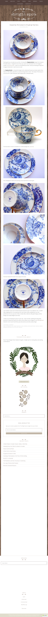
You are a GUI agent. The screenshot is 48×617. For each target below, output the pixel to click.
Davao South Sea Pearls (8, 448)
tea (13, 327)
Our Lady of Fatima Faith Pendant (10, 463)
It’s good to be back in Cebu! (9, 453)
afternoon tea (9, 326)
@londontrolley (10, 65)
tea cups (16, 327)
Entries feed (24, 599)
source (31, 146)
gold (22, 326)
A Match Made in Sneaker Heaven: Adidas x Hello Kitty (15, 444)
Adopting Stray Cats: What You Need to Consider (14, 446)
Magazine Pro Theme (19, 615)
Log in (24, 596)
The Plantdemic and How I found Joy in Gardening (14, 460)
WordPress (34, 615)
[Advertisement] (11, 480)
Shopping (11, 324)
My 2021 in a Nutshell (8, 458)
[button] (45, 616)
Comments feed (24, 602)
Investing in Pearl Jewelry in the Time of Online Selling (15, 456)
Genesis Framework (36, 614)
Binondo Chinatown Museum (9, 465)
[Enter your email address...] (24, 429)
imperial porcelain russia (29, 326)
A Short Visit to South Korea (9, 451)
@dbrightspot (40, 320)
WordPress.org (24, 604)
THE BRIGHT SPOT (24, 14)
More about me (24, 381)
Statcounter (24, 608)
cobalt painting (17, 326)
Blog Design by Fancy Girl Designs (21, 614)
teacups (20, 327)
